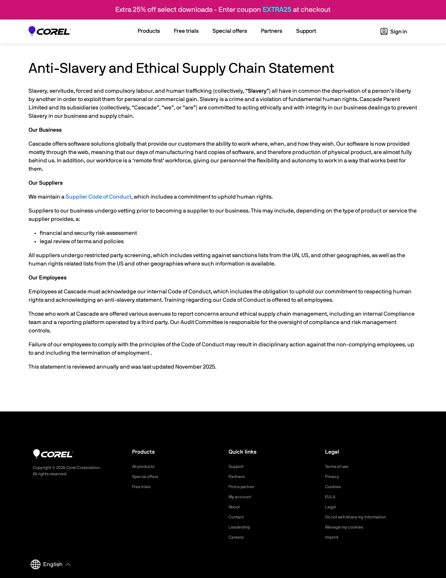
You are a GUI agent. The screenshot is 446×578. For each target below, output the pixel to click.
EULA (331, 496)
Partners (238, 476)
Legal (331, 506)
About (235, 506)
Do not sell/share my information (361, 517)
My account (242, 496)
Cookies (334, 486)
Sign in (393, 31)
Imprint (332, 537)
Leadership (241, 527)
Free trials (143, 486)
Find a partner (244, 486)
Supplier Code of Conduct (98, 197)
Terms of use (339, 466)
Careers (237, 537)
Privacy (333, 476)
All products (145, 466)
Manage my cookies (347, 527)
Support (237, 466)
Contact (237, 517)
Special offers (147, 476)
